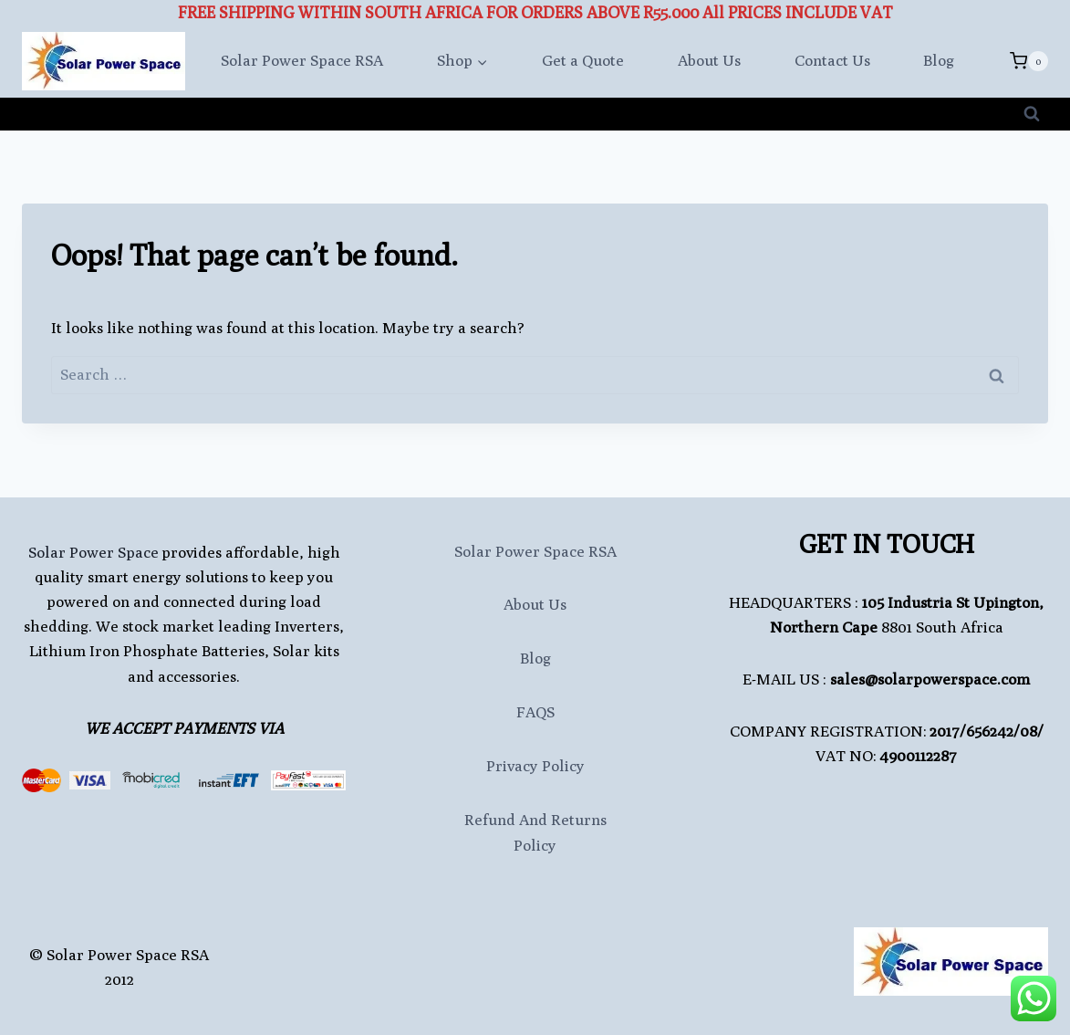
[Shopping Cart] (1029, 61)
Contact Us (832, 60)
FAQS (535, 712)
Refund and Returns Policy (535, 831)
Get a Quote (583, 60)
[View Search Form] (1031, 114)
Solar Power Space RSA (302, 60)
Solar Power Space (93, 552)
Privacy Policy (535, 766)
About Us (709, 60)
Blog (938, 60)
